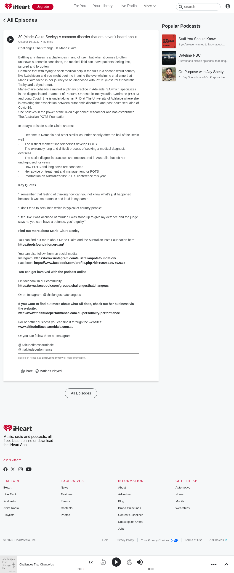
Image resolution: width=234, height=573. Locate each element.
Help (105, 540)
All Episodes (22, 20)
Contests (66, 508)
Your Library (103, 6)
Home (179, 494)
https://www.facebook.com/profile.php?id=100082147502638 (79, 263)
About (122, 487)
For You (80, 6)
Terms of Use (193, 540)
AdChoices (218, 540)
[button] (26, 371)
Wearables (183, 508)
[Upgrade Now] (42, 7)
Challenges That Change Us (36, 564)
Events (65, 501)
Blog (121, 501)
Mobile (180, 501)
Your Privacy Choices (159, 540)
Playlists (8, 515)
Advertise (124, 494)
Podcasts (9, 501)
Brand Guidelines (129, 508)
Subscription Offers (130, 521)
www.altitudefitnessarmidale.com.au (45, 327)
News (64, 487)
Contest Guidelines (130, 515)
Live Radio (128, 6)
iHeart (7, 487)
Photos (65, 515)
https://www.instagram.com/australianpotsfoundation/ (75, 258)
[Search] (198, 7)
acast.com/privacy (52, 357)
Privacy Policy (124, 540)
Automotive (183, 487)
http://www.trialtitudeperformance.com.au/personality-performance (69, 313)
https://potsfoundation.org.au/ (41, 244)
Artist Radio (11, 508)
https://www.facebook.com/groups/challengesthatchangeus (63, 285)
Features (66, 494)
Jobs (121, 528)
